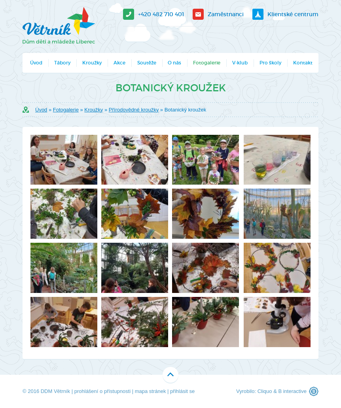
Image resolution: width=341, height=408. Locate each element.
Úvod (36, 63)
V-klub (240, 63)
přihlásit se (182, 391)
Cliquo (265, 391)
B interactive (292, 391)
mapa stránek (150, 391)
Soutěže (146, 63)
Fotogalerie (206, 63)
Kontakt (303, 63)
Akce (119, 63)
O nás (174, 63)
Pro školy (270, 63)
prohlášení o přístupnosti (102, 391)
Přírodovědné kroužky (134, 110)
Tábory (62, 63)
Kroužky (92, 63)
